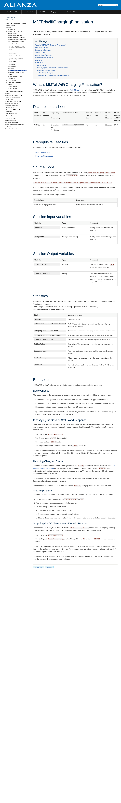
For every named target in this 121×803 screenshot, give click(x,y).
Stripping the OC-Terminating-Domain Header (53, 75)
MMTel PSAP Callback (15, 56)
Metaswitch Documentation (10, 12)
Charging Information (12, 105)
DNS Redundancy (11, 114)
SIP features (11, 29)
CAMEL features (12, 86)
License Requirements (12, 122)
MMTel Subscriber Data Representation (16, 59)
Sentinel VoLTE (29, 12)
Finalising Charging (46, 73)
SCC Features (12, 80)
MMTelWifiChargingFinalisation (18, 70)
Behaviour (38, 63)
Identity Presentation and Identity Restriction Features (17, 47)
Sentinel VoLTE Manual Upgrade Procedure (15, 110)
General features (12, 88)
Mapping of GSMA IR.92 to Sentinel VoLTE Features (14, 96)
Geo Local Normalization (16, 44)
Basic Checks (42, 65)
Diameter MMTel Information (17, 39)
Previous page (38, 567)
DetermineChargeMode (44, 156)
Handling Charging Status (46, 70)
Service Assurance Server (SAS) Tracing (15, 125)
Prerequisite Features (43, 50)
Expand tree (15, 128)
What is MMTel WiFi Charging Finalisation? (50, 45)
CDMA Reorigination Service (14, 91)
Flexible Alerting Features (16, 41)
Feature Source (10, 116)
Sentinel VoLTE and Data (13, 101)
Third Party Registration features (14, 83)
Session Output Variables (44, 58)
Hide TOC (42, 12)
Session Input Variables (43, 55)
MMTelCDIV (12, 62)
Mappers (8, 93)
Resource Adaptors (11, 118)
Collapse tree (8, 128)
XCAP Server (10, 107)
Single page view (56, 12)
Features (8, 27)
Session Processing (12, 103)
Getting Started (10, 25)
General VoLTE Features (15, 31)
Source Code (40, 52)
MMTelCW (12, 64)
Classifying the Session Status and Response (53, 68)
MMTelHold (12, 68)
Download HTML (72, 12)
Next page (49, 567)
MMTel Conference (14, 50)
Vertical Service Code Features (15, 77)
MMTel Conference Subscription (14, 53)
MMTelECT (12, 66)
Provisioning (9, 99)
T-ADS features (75, 90)
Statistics (38, 60)
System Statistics (11, 120)
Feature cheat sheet (42, 47)
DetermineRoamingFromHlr (17, 37)
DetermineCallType (42, 152)
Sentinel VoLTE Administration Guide (15, 23)
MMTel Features (12, 33)
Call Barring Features (15, 35)
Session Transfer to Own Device (16, 73)
